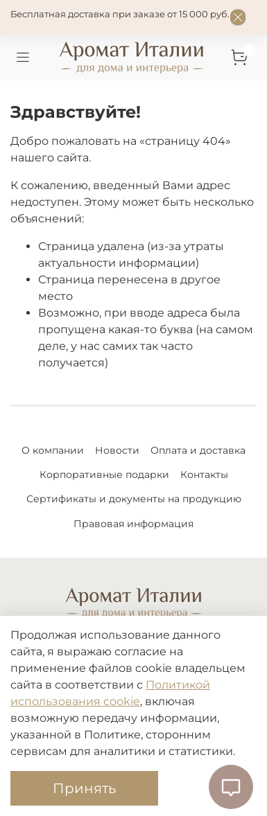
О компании (52, 450)
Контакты (204, 474)
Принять (84, 788)
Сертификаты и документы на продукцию (133, 499)
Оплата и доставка (198, 450)
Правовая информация (133, 523)
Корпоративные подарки (104, 474)
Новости (117, 450)
